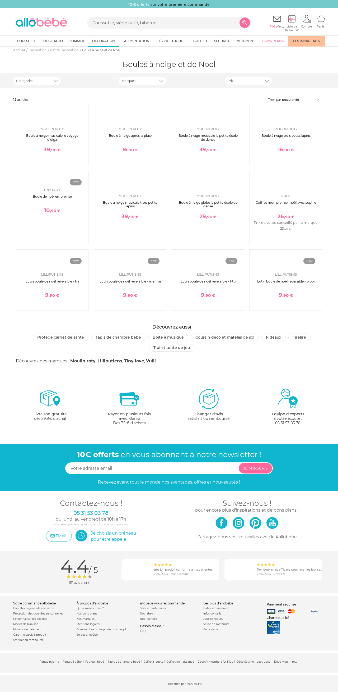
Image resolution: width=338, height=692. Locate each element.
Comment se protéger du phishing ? (101, 629)
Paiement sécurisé (281, 604)
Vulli (151, 360)
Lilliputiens (109, 360)
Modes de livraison (25, 624)
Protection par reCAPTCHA (184, 684)
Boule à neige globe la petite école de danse (208, 204)
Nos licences (148, 619)
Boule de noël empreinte (52, 196)
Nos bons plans (87, 613)
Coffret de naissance (180, 661)
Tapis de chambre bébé (118, 337)
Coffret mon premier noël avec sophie (286, 202)
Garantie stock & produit (29, 634)
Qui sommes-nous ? (90, 608)
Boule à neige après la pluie (130, 136)
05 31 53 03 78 (288, 423)
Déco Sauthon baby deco (253, 661)
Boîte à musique (168, 337)
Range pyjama (49, 661)
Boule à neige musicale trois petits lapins (130, 204)
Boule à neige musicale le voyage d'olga (52, 137)
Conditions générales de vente (33, 608)
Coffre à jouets (153, 661)
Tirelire (299, 337)
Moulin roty (83, 360)
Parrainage (210, 629)
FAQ (142, 631)
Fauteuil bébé (72, 661)
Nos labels (147, 613)
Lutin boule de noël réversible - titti (208, 281)
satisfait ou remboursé (208, 404)
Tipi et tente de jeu (171, 347)
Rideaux (273, 337)
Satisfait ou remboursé (28, 640)
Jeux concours (213, 619)
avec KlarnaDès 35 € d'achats (129, 406)
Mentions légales (88, 624)
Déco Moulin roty (285, 661)
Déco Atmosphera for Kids (215, 661)
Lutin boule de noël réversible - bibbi (285, 281)
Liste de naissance (215, 608)
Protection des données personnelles (38, 613)
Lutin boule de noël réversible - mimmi (130, 281)
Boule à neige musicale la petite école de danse (208, 137)
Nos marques (86, 619)
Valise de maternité (216, 624)
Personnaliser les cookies (30, 619)
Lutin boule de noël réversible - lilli (52, 281)
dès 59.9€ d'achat (50, 406)
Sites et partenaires (153, 608)
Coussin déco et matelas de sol (224, 337)
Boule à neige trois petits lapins (286, 136)
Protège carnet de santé (60, 337)
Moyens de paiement (27, 629)
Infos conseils (212, 613)
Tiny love (134, 360)
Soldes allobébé (87, 634)
